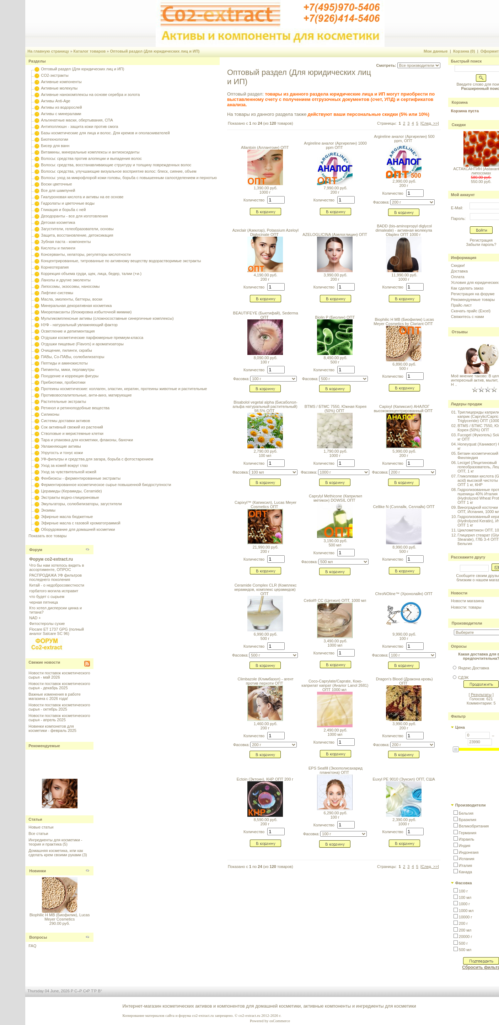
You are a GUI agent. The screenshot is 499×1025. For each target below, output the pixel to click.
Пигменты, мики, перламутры (67, 369)
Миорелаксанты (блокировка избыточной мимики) (86, 312)
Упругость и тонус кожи (62, 453)
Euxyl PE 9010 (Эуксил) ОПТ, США (403, 779)
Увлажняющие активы (61, 446)
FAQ (32, 946)
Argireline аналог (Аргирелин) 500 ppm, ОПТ (404, 138)
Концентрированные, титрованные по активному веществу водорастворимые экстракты (121, 261)
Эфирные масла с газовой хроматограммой (80, 523)
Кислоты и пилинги (58, 248)
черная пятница (43, 602)
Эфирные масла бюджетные (67, 516)
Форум (35, 549)
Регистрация (481, 240)
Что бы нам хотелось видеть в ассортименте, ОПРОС (56, 567)
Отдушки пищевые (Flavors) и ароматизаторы (82, 344)
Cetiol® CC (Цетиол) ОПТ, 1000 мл (335, 600)
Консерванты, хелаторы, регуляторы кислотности (86, 254)
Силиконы (50, 414)
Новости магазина (467, 601)
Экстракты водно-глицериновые (70, 497)
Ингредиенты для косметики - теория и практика (55, 842)
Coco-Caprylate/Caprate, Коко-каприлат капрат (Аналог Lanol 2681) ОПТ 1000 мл (334, 685)
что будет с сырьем (46, 596)
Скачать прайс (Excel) (470, 311)
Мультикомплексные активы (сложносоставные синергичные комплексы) (107, 318)
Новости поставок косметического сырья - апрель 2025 (59, 717)
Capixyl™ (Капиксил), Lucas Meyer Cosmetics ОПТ (265, 504)
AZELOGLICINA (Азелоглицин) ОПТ (334, 234)
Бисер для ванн (55, 146)
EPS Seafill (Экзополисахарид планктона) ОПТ (335, 770)
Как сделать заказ (467, 288)
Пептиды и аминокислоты (64, 363)
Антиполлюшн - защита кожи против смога (79, 126)
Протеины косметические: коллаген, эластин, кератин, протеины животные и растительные (124, 389)
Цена (460, 727)
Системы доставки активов (65, 421)
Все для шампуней (58, 190)
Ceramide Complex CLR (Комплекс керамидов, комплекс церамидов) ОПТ (265, 589)
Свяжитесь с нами (467, 316)
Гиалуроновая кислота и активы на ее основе (82, 197)
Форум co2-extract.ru (51, 559)
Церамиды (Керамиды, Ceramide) (71, 491)
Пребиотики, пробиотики (63, 382)
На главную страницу (48, 51)
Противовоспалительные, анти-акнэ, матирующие (86, 395)
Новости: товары (466, 607)
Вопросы (38, 937)
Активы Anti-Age (55, 101)
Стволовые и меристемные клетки (72, 433)
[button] (463, 813)
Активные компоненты (61, 82)
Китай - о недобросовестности (56, 585)
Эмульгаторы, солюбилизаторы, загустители (81, 504)
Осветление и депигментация (68, 331)
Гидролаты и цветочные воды (68, 203)
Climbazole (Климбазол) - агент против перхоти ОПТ (265, 681)
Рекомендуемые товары (473, 299)
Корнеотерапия (55, 267)
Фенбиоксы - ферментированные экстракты (80, 478)
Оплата (458, 277)
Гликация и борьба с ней (63, 209)
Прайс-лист (461, 305)
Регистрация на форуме (473, 294)
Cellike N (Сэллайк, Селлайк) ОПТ (404, 507)
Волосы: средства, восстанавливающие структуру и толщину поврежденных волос (116, 165)
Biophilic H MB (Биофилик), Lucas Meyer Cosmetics (59, 917)
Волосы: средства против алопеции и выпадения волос (91, 158)
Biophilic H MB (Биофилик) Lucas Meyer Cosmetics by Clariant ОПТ (404, 321)
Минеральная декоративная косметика (76, 305)
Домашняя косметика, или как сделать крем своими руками (55, 852)
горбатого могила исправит (53, 591)
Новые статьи (40, 827)
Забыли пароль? (481, 244)
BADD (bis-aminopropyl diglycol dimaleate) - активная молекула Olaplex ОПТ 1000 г (404, 230)
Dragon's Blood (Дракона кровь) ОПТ (404, 681)
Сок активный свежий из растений (72, 427)
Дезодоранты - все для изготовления (74, 216)
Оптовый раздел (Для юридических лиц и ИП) (154, 51)
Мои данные (436, 51)
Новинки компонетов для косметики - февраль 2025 (52, 728)
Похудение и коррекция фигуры (69, 376)
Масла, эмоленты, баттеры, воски (71, 299)
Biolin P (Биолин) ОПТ (335, 317)
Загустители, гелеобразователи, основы (77, 229)
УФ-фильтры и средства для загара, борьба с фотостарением (97, 459)
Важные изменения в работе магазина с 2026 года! (54, 696)
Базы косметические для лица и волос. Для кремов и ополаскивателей (105, 133)
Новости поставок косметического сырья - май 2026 (59, 675)
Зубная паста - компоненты (66, 241)
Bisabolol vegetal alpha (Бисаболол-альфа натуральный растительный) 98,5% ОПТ (265, 406)
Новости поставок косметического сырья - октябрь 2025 (59, 707)
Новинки (37, 871)
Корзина (460, 102)
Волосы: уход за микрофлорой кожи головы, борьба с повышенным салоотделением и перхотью (129, 178)
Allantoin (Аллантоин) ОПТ (265, 147)
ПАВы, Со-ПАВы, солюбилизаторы (72, 357)
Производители (467, 623)
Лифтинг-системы (57, 293)
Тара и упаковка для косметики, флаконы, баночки (87, 440)
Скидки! (458, 265)
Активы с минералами (61, 114)
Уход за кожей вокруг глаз (64, 465)
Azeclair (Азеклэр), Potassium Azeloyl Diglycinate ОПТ (265, 232)
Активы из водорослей (61, 107)
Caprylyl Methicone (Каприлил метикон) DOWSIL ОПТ (335, 498)
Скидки (459, 125)
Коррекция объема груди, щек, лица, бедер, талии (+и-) (91, 273)
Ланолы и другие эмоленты (66, 280)
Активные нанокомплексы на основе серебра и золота (90, 94)
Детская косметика (58, 222)
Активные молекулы (59, 88)
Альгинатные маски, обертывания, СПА (77, 120)
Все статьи (38, 833)
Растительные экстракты (63, 401)
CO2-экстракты (54, 75)
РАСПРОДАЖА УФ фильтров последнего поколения (55, 577)
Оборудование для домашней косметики (78, 529)
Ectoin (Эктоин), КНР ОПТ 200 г (265, 779)
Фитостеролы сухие (47, 623)
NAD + (35, 618)
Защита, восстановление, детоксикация (77, 235)
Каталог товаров (90, 51)
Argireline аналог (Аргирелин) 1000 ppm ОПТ (335, 145)
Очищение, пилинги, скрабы (66, 350)
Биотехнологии (54, 139)
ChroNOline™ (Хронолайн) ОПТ (403, 594)
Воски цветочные (56, 184)
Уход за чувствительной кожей (68, 472)
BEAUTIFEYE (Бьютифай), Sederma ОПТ (265, 315)
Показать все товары (47, 536)
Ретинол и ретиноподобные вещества (75, 408)
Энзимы (48, 510)
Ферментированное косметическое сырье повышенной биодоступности (106, 484)
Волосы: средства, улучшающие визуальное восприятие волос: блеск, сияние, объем (118, 171)
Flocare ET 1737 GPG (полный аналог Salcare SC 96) (56, 631)
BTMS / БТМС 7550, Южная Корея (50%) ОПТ (335, 408)
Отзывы (460, 332)
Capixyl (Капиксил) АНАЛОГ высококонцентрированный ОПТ (403, 408)
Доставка (459, 271)
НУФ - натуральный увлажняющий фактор (79, 325)
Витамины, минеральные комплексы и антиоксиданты (90, 152)
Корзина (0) (464, 51)
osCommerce (279, 1021)
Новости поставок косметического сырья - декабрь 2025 (59, 685)
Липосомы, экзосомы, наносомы (70, 286)
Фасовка (463, 883)
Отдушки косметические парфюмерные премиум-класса (92, 337)
